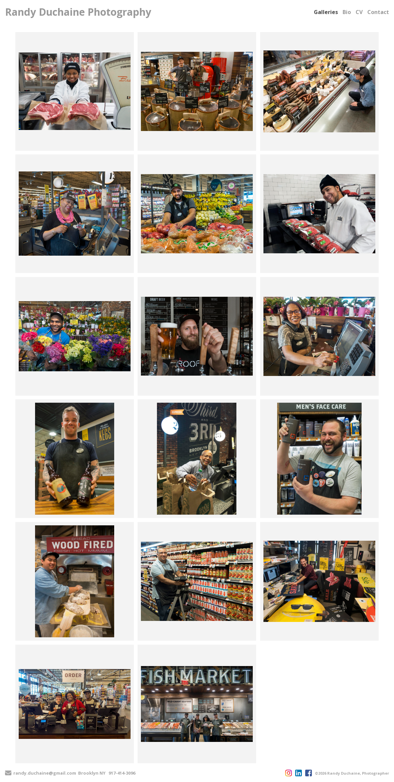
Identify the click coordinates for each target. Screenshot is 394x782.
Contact (378, 12)
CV (359, 12)
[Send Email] (8, 774)
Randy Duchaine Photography (78, 12)
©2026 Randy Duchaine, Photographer (352, 773)
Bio (347, 12)
